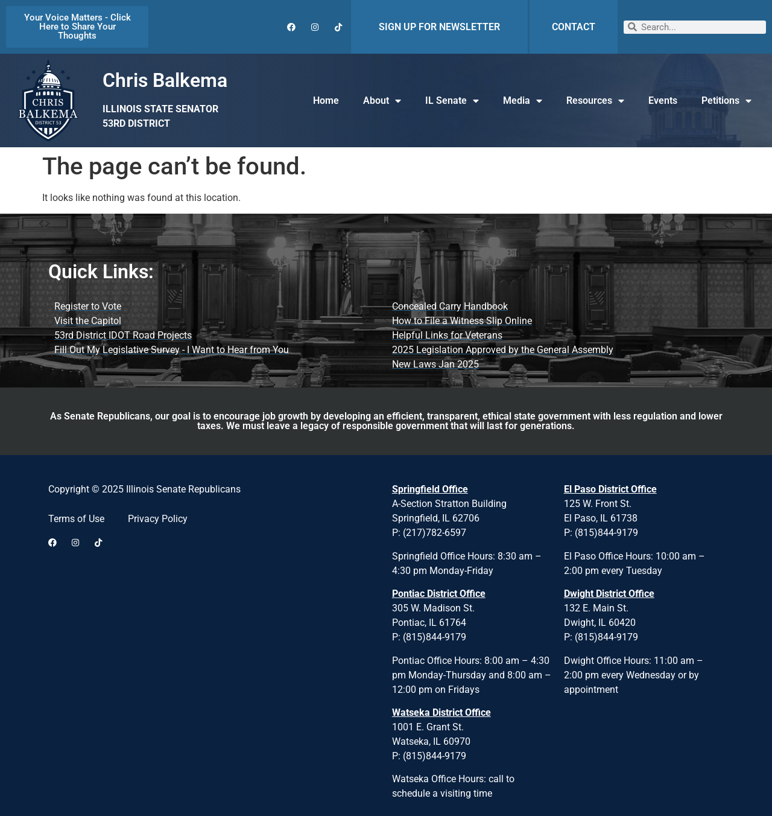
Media (522, 101)
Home (326, 100)
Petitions (726, 101)
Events (662, 100)
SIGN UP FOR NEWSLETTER (439, 27)
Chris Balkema (165, 80)
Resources (595, 101)
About (382, 101)
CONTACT (573, 27)
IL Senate (452, 101)
